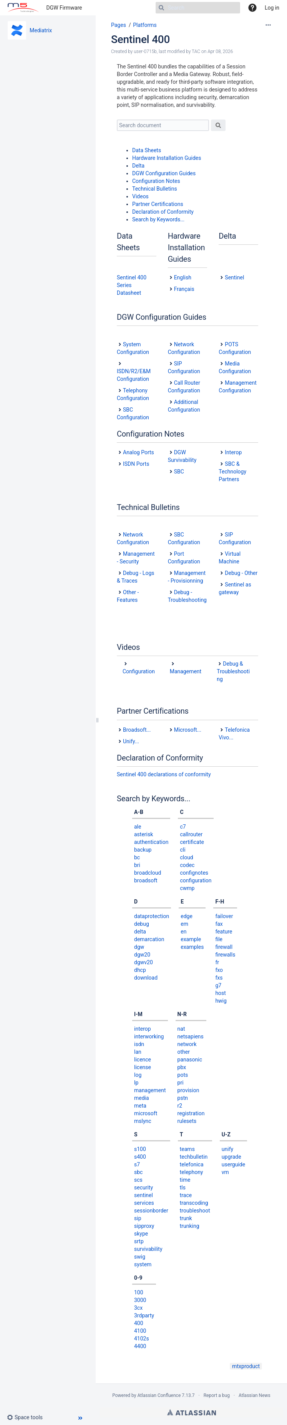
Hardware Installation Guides (166, 158)
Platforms (145, 25)
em (184, 924)
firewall (223, 947)
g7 (218, 985)
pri (181, 1083)
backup (142, 850)
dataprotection (151, 916)
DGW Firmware (64, 8)
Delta (138, 166)
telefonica (192, 1164)
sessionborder (151, 1210)
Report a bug (217, 1395)
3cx (138, 1308)
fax (218, 924)
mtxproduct (246, 1366)
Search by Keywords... (158, 219)
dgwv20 (143, 962)
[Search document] (163, 125)
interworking (149, 1036)
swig (139, 1257)
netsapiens (191, 1036)
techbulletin (194, 1157)
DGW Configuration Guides (164, 173)
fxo (219, 970)
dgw (139, 947)
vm (225, 1172)
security (143, 1187)
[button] (28, 1417)
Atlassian (191, 1412)
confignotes (194, 873)
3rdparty (144, 1315)
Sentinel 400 (140, 39)
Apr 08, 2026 (220, 51)
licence (142, 1059)
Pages (118, 25)
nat (181, 1029)
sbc (138, 1172)
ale (137, 827)
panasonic (190, 1059)
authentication (151, 842)
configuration (195, 880)
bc (137, 857)
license (142, 1067)
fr (217, 962)
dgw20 (142, 955)
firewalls (225, 955)
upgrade (231, 1157)
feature (223, 931)
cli (182, 850)
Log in (272, 8)
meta (140, 1106)
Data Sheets (146, 150)
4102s (141, 1338)
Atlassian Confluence (159, 1395)
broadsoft (146, 880)
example (191, 939)
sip (137, 1218)
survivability (148, 1249)
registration (191, 1113)
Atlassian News (254, 1395)
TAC (196, 51)
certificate (192, 842)
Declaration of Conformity (163, 212)
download (146, 978)
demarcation (149, 939)
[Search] (198, 7)
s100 (140, 1149)
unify (227, 1149)
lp (136, 1083)
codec (187, 865)
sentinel (143, 1195)
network (187, 1044)
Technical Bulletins (154, 189)
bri (137, 865)
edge (186, 916)
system (142, 1264)
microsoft (145, 1113)
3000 (140, 1300)
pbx (182, 1067)
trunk (186, 1218)
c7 (183, 827)
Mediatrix (41, 30)
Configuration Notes (156, 181)
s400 (140, 1157)
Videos (140, 196)
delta (140, 931)
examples (192, 947)
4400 (140, 1346)
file (218, 939)
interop (142, 1029)
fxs (218, 978)
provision (188, 1090)
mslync (142, 1121)
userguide (233, 1164)
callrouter (191, 834)
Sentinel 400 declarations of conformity (164, 774)
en (183, 931)
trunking (189, 1226)
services (144, 1203)
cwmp (187, 888)
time (185, 1180)
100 (138, 1292)
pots (183, 1075)
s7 (137, 1164)
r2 (180, 1106)
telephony (191, 1172)
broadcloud (147, 873)
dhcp (140, 970)
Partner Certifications (157, 204)
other (184, 1052)
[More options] (268, 25)
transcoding (194, 1203)
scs (138, 1180)
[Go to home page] (23, 7)
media (141, 1098)
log (137, 1075)
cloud (186, 857)
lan (137, 1052)
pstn (183, 1098)
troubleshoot (195, 1210)
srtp (139, 1241)
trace (186, 1195)
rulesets (187, 1121)
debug (141, 924)
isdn (139, 1044)
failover (224, 916)
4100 (140, 1331)
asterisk (143, 834)
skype (141, 1234)
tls (183, 1187)
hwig (221, 1001)
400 (138, 1323)
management (150, 1090)
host (220, 993)
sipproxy (144, 1226)
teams (187, 1149)
